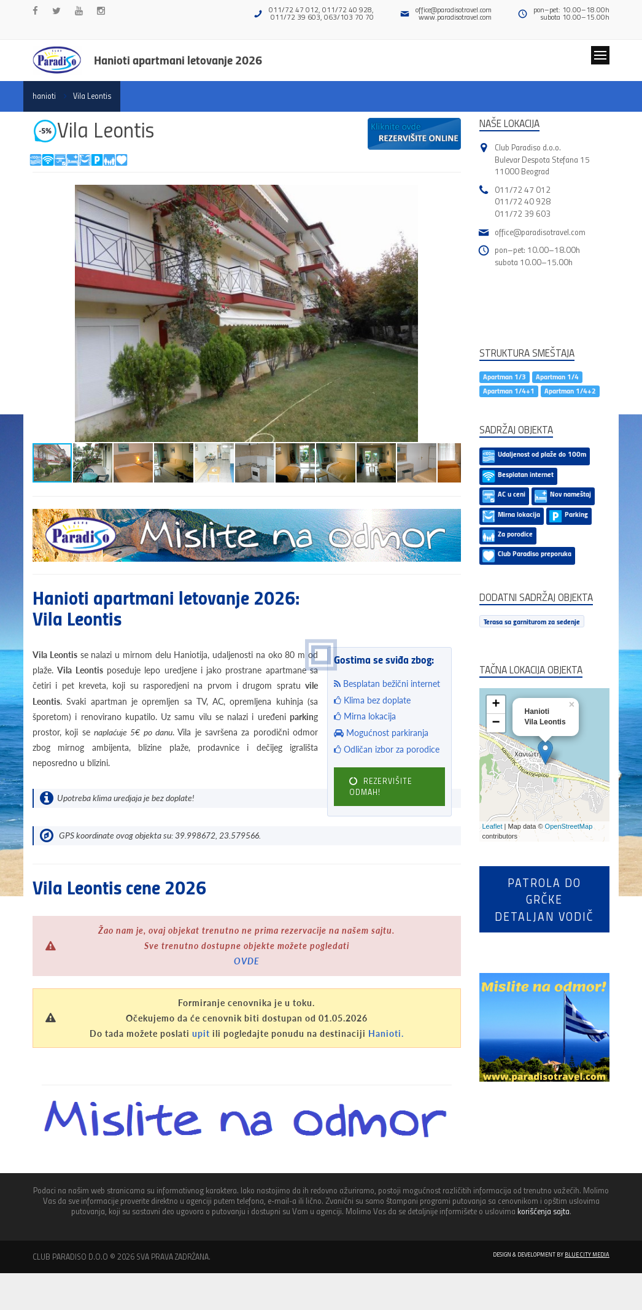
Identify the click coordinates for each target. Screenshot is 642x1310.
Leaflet (492, 826)
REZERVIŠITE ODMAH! (380, 786)
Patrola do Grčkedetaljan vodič (544, 899)
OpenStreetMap (569, 826)
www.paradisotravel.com (455, 17)
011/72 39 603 (523, 213)
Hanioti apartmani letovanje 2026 (178, 59)
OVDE (247, 961)
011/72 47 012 (523, 189)
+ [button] (496, 705)
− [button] (496, 723)
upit (201, 1033)
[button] (450, 196)
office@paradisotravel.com (454, 9)
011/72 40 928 (523, 201)
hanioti (44, 95)
